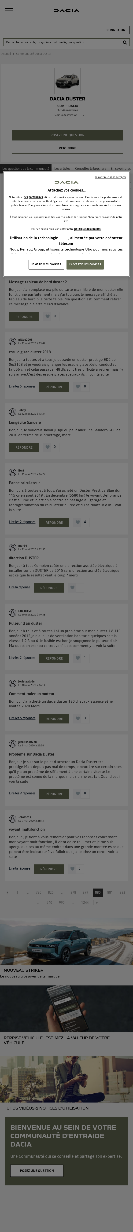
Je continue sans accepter (110, 177)
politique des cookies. (87, 229)
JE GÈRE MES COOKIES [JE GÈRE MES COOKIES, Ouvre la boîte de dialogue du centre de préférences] (46, 264)
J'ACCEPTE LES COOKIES (85, 264)
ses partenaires (33, 197)
